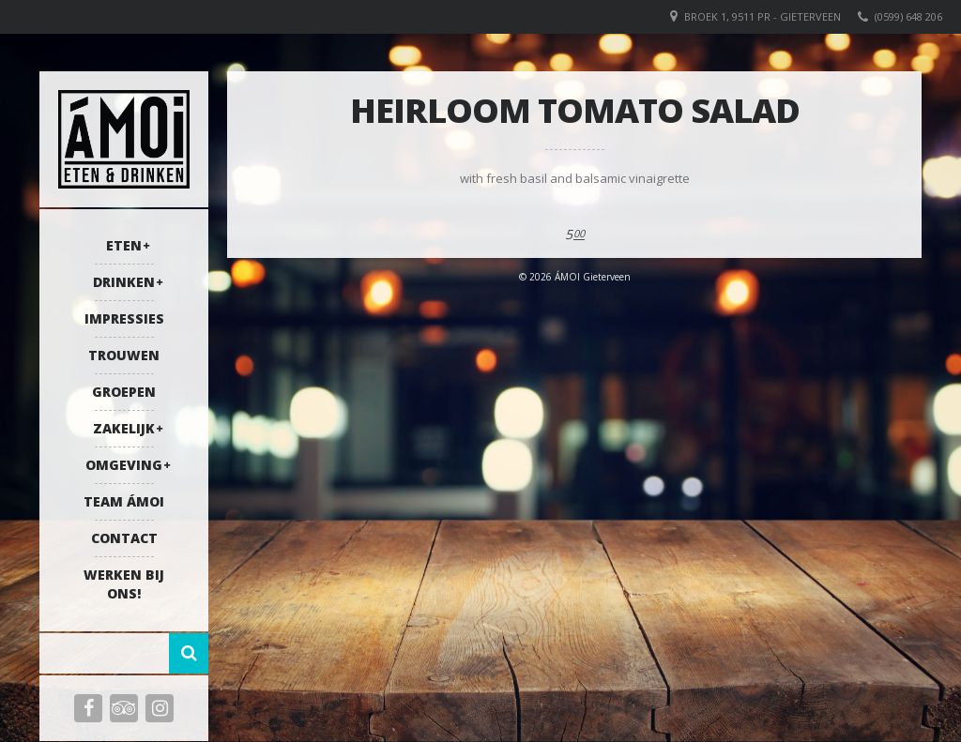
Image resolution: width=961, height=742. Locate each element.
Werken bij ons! (124, 584)
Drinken (124, 282)
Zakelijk (124, 428)
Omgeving (123, 465)
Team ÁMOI (124, 501)
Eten (124, 245)
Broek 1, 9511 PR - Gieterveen (762, 16)
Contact (124, 538)
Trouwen (124, 355)
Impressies (124, 318)
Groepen (124, 392)
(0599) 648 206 (908, 16)
